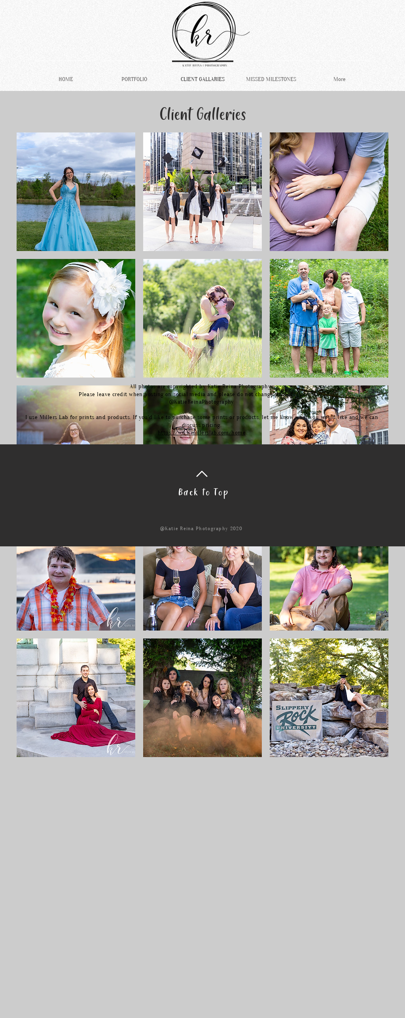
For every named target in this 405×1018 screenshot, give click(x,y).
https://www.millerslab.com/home (202, 432)
